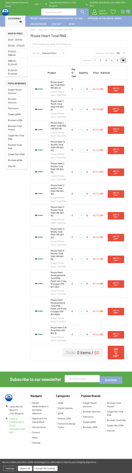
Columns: (87, 62)
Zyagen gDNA (14, 116)
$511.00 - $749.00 (16, 48)
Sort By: (36, 55)
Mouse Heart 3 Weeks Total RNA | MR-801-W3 (57, 235)
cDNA (60, 404)
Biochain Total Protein (15, 130)
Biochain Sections (12, 103)
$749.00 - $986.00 (12, 56)
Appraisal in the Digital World (105, 21)
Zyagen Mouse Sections (15, 94)
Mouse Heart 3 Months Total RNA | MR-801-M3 (57, 214)
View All (11, 168)
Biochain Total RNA (15, 149)
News (73, 26)
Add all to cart (116, 355)
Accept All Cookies (45, 468)
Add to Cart (116, 91)
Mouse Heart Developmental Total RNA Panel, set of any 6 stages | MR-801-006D (58, 309)
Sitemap (36, 443)
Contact (58, 26)
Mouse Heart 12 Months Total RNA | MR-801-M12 (58, 148)
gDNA (60, 414)
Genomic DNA (64, 419)
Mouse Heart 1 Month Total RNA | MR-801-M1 (57, 108)
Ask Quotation (38, 26)
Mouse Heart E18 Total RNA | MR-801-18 (58, 333)
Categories (14, 21)
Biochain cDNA (15, 122)
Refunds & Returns (81, 457)
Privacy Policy (111, 457)
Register (100, 15)
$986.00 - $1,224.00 (12, 65)
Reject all (25, 468)
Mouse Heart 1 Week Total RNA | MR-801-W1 (58, 128)
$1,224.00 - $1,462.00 (13, 74)
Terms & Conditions (20, 457)
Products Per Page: (105, 55)
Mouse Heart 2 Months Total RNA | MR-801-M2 (57, 170)
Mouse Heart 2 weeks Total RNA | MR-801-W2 (57, 192)
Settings (10, 468)
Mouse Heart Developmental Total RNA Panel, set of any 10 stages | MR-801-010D (58, 282)
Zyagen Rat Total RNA (16, 140)
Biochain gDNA (15, 162)
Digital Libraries (65, 409)
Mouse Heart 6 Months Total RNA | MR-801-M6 (57, 257)
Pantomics (13, 110)
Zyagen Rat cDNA (16, 156)
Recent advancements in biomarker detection (56, 21)
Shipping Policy (50, 457)
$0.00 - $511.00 (15, 42)
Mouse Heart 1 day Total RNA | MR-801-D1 (58, 87)
